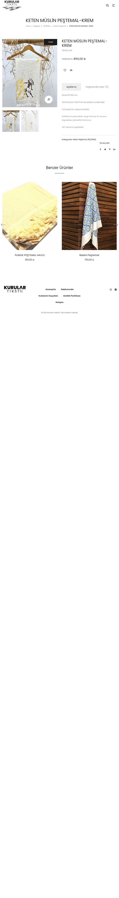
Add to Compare (71, 70)
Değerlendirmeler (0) (97, 86)
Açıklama (71, 86)
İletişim (60, 302)
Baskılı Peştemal (89, 255)
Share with (105, 143)
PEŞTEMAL (47, 26)
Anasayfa (51, 289)
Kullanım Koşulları (48, 296)
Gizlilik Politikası (71, 296)
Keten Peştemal (60, 26)
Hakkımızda (67, 289)
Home (28, 26)
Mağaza (37, 26)
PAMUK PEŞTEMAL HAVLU (30, 255)
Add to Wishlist (65, 70)
